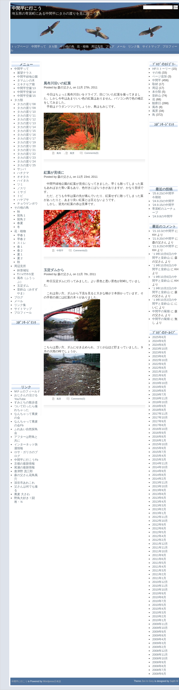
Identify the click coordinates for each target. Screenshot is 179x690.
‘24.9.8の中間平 (162, 216)
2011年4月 (159, 566)
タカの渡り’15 (26, 131)
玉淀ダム (23, 285)
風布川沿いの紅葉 (57, 83)
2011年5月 (159, 562)
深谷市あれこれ (24, 482)
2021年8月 (159, 379)
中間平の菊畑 (161, 311)
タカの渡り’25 (26, 165)
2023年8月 (159, 356)
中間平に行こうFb (26, 459)
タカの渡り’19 (26, 142)
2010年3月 (159, 612)
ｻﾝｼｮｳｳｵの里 (25, 274)
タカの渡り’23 (26, 157)
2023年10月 (160, 348)
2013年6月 (159, 497)
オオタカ (23, 176)
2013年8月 (159, 494)
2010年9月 (159, 593)
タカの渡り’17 (26, 138)
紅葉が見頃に (54, 172)
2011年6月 (159, 559)
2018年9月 (159, 406)
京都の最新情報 (24, 463)
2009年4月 (159, 639)
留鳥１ (21, 215)
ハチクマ (23, 173)
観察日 (156, 103)
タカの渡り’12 (26, 119)
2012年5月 (159, 532)
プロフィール (23, 312)
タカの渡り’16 (26, 134)
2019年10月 (160, 383)
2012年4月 (159, 536)
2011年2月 (159, 574)
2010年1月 (159, 620)
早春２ (21, 239)
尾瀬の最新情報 (24, 467)
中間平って (38, 46)
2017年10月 (160, 417)
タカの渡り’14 (26, 127)
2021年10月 (160, 371)
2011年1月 (159, 578)
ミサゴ (21, 192)
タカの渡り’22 (26, 153)
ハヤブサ (23, 199)
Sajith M (174, 681)
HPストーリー (161, 68)
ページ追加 (159, 76)
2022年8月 (159, 367)
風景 (72, 153)
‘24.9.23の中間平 (163, 201)
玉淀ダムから (54, 270)
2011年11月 (160, 547)
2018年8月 (159, 409)
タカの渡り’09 (26, 108)
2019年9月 (159, 387)
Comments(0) (92, 153)
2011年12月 (160, 543)
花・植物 (83, 46)
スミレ (21, 243)
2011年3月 (159, 570)
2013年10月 (160, 486)
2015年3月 (159, 459)
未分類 (156, 91)
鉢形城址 (23, 270)
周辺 (155, 88)
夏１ (20, 254)
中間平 (60, 250)
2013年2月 (159, 509)
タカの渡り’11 (26, 115)
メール (121, 46)
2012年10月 (160, 520)
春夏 (20, 223)
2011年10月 (160, 551)
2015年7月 (159, 452)
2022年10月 (160, 360)
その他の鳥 (67, 46)
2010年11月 (160, 585)
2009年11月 (160, 624)
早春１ (21, 235)
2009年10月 (160, 627)
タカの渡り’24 (26, 161)
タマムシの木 (26, 80)
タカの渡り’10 (26, 111)
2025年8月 (159, 337)
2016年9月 (159, 432)
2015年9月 (159, 448)
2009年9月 (159, 631)
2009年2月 (159, 647)
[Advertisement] (26, 352)
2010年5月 (159, 605)
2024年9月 (159, 341)
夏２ (20, 258)
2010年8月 (159, 597)
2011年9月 (159, 555)
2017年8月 (159, 425)
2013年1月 (159, 513)
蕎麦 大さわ (22, 494)
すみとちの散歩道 (26, 402)
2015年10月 (160, 444)
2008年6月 (159, 673)
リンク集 (134, 46)
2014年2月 (159, 478)
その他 (156, 72)
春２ (20, 250)
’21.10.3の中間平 (163, 231)
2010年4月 (159, 608)
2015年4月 (159, 455)
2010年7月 (159, 601)
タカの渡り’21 (26, 150)
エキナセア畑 (26, 84)
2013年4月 (159, 501)
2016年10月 (160, 429)
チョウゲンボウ (27, 203)
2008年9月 (159, 662)
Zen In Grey (148, 681)
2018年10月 (160, 402)
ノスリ (21, 188)
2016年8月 (159, 436)
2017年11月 (160, 413)
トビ (20, 196)
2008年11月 (160, 654)
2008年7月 (159, 670)
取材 (155, 84)
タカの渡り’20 (26, 146)
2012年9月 (159, 524)
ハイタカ (23, 180)
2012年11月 (160, 517)
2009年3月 (159, 643)
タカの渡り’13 (26, 123)
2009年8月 (159, 635)
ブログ (110, 46)
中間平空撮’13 (26, 88)
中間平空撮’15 (26, 95)
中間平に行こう (27, 8)
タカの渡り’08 (26, 104)
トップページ (20, 46)
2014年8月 (159, 474)
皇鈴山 (156, 95)
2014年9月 (159, 471)
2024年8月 (159, 344)
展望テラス (24, 72)
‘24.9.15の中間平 (163, 205)
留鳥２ (21, 219)
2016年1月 (159, 440)
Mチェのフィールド (27, 391)
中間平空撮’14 (26, 92)
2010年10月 (160, 589)
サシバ (21, 169)
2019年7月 (159, 394)
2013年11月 (160, 482)
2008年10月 (160, 658)
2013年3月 (159, 505)
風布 (59, 153)
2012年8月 (159, 528)
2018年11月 (160, 398)
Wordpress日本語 (52, 681)
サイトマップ (151, 46)
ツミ (20, 184)
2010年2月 (159, 616)
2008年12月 (160, 650)
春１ (20, 246)
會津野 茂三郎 (23, 471)
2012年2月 (159, 540)
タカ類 (52, 46)
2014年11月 (160, 463)
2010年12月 (160, 582)
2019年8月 (159, 390)
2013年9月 (159, 490)
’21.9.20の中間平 (163, 238)
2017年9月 (159, 421)
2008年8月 (159, 666)
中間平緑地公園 (27, 76)
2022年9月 (159, 364)
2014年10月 (160, 467)
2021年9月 (159, 375)
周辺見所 (97, 46)
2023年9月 (159, 352)
